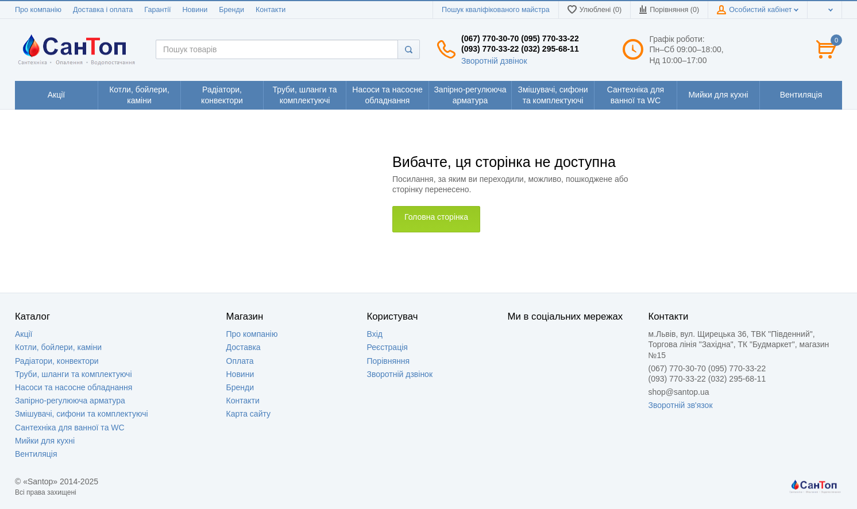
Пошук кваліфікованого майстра (496, 10)
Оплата (240, 361)
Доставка (243, 347)
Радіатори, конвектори (57, 361)
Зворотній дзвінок (494, 60)
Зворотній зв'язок (680, 405)
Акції (23, 334)
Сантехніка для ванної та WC (70, 427)
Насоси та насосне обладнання (73, 387)
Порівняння (388, 361)
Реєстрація (387, 347)
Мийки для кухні (45, 440)
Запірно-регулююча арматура (70, 400)
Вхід (375, 334)
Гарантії (157, 10)
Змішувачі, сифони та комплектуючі (81, 413)
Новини (194, 10)
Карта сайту (248, 413)
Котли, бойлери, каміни (58, 347)
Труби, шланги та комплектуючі (73, 374)
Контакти (270, 10)
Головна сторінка (436, 217)
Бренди (231, 10)
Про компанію (38, 10)
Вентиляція (36, 454)
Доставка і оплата (103, 10)
